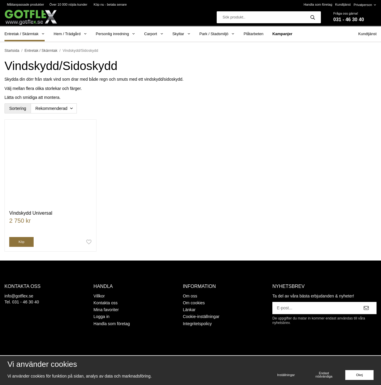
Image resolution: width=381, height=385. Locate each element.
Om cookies (194, 302)
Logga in (101, 316)
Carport (153, 34)
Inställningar (286, 375)
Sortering (17, 108)
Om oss (190, 296)
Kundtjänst (343, 4)
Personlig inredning (115, 34)
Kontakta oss (105, 302)
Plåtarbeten (254, 34)
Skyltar (181, 34)
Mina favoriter (106, 309)
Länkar (189, 309)
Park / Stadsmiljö (217, 34)
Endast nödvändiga (324, 374)
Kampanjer (282, 34)
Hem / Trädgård (70, 34)
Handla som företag (318, 4)
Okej (359, 375)
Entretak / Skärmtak (24, 34)
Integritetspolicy (197, 323)
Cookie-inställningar (201, 316)
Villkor (99, 296)
